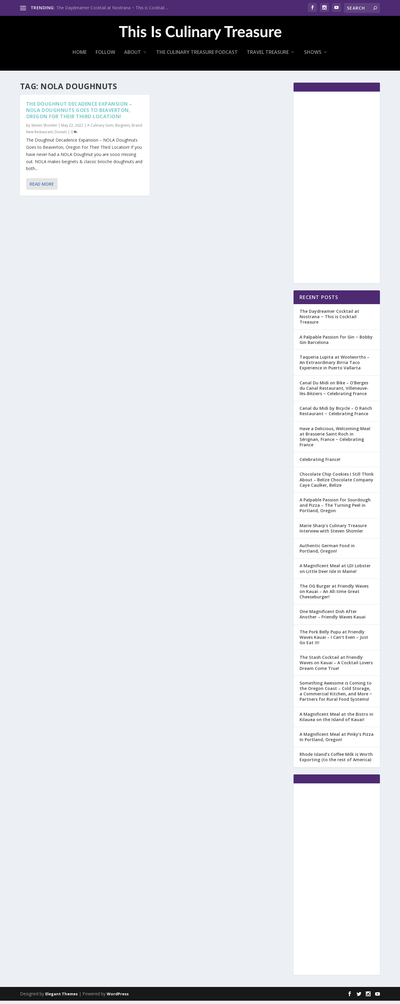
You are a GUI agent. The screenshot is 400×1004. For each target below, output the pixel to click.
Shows (312, 56)
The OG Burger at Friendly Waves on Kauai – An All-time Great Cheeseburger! (334, 594)
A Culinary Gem (100, 128)
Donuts (61, 135)
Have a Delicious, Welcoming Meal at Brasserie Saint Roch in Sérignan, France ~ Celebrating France (335, 440)
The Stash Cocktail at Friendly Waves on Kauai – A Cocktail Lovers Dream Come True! (336, 666)
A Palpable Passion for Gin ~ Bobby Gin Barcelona (336, 342)
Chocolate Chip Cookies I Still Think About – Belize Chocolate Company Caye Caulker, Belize (337, 482)
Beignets (122, 128)
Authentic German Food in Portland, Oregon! (327, 551)
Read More (42, 187)
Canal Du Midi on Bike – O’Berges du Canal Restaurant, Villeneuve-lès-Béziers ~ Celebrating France (334, 391)
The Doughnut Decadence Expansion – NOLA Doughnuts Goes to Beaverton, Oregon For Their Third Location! (79, 113)
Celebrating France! (320, 462)
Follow (105, 56)
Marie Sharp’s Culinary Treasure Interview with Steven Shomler (333, 531)
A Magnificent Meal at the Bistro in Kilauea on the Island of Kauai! (336, 719)
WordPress (118, 997)
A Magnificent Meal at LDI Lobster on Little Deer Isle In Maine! (335, 571)
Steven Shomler (44, 128)
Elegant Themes (61, 997)
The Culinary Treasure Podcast (197, 56)
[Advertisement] (337, 190)
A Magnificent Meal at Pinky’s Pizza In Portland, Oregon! (337, 740)
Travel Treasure (268, 56)
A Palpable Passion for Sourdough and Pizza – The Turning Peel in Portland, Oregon (335, 508)
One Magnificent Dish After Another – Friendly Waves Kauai (333, 617)
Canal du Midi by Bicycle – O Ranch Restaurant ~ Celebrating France (336, 414)
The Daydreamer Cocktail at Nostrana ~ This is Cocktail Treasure (329, 320)
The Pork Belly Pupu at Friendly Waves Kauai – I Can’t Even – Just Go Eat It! (334, 640)
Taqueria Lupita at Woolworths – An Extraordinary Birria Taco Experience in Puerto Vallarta (334, 365)
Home (80, 56)
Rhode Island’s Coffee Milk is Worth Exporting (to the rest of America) (336, 760)
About (132, 56)
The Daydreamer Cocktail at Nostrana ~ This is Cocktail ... (112, 7)
